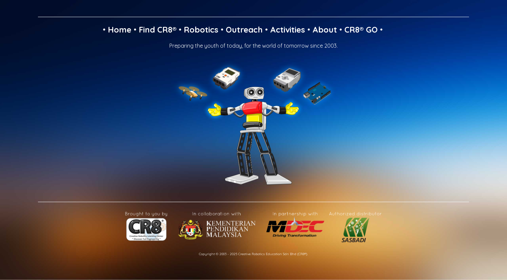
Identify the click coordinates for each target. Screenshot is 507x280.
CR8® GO (361, 30)
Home (119, 30)
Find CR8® (157, 30)
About (324, 30)
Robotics (201, 30)
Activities (287, 30)
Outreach (244, 30)
